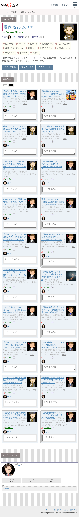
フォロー (11, 481)
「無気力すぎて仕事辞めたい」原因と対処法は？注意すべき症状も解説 (14, 415)
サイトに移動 (10, 67)
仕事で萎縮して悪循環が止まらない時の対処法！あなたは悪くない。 (52, 129)
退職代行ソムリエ (18, 27)
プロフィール (45, 67)
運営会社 (73, 510)
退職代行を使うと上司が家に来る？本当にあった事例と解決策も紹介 (14, 129)
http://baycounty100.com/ (12, 32)
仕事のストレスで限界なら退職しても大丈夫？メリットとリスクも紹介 (14, 202)
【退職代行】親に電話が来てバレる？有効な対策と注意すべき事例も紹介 (52, 309)
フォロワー (31, 481)
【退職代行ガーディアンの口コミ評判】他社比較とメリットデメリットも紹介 (52, 237)
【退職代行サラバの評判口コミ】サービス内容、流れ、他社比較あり (52, 415)
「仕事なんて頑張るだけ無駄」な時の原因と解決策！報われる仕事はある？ (14, 380)
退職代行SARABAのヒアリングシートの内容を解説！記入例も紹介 (52, 94)
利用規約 (57, 510)
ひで (11, 37)
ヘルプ (65, 510)
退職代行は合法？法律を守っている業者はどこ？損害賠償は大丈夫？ (52, 380)
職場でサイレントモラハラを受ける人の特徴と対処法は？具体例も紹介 (52, 202)
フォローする (27, 67)
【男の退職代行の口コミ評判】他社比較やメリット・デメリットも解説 (52, 345)
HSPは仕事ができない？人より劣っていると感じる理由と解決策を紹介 (14, 309)
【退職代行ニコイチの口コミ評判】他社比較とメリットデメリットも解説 (14, 345)
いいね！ (9, 106)
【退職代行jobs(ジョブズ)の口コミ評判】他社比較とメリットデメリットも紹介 (15, 237)
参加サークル (51, 481)
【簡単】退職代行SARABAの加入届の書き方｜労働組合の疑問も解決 (14, 94)
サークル (49, 510)
